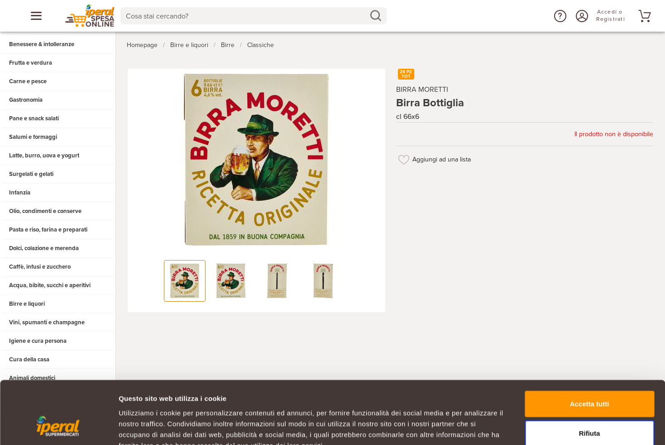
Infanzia (19, 192)
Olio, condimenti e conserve (45, 211)
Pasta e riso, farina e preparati (48, 229)
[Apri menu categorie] (36, 16)
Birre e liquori (27, 304)
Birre (227, 44)
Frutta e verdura (30, 62)
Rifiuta (589, 379)
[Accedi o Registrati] (581, 16)
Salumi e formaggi (33, 137)
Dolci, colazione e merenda (44, 248)
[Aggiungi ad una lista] (404, 159)
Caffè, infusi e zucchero (40, 266)
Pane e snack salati (34, 118)
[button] (559, 16)
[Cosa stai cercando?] (246, 16)
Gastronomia (26, 100)
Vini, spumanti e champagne (47, 322)
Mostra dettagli (476, 427)
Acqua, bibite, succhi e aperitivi (50, 285)
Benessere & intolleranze (41, 44)
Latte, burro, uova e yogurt (44, 155)
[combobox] (253, 15)
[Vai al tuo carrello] (643, 16)
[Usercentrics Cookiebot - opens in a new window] (58, 427)
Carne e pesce (28, 81)
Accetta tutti (589, 349)
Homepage (142, 44)
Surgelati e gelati (31, 174)
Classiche (260, 44)
